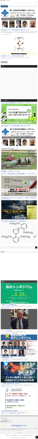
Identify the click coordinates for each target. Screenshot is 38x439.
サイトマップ (18, 435)
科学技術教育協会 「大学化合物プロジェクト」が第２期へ (10, 171)
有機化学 (13, 333)
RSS (20, 432)
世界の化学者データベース (8, 333)
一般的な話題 (11, 413)
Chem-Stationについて (7, 435)
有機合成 (16, 333)
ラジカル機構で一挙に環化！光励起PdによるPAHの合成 (10, 383)
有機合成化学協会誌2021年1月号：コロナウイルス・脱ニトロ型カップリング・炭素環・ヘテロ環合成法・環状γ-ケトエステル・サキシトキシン (18, 199)
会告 (4, 34)
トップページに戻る (4, 62)
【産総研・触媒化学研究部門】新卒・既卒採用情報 (9, 410)
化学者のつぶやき (8, 34)
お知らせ (12, 435)
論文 (9, 58)
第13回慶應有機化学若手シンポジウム (7, 357)
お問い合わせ (31, 435)
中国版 (28, 435)
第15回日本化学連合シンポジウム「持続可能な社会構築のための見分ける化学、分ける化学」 (15, 125)
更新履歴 (15, 435)
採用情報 (19, 413)
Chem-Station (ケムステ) (19, 425)
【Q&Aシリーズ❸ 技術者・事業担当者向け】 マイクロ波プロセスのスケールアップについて (16, 102)
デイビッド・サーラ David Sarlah (7, 330)
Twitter (23, 435)
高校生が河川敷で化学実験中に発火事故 (7, 148)
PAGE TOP (37, 437)
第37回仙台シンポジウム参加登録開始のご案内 (9, 304)
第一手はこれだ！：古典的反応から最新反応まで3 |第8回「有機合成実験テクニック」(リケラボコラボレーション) (18, 174)
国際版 (26, 435)
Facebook (21, 435)
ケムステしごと (7, 413)
